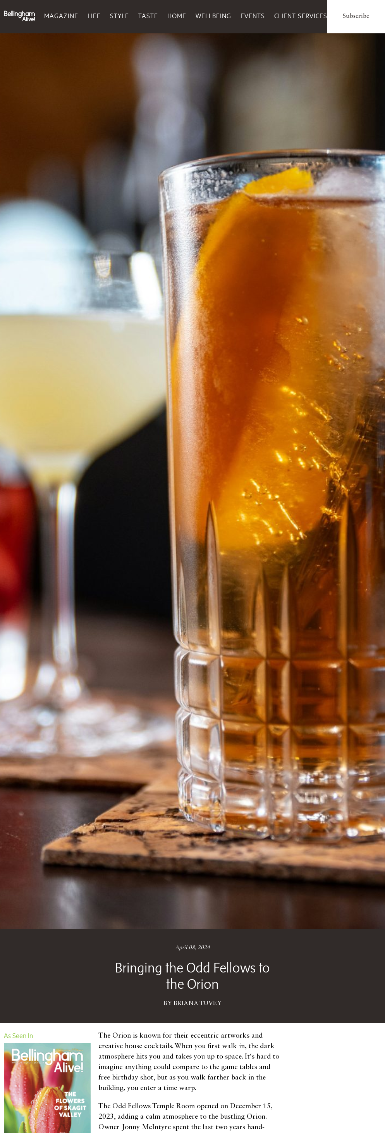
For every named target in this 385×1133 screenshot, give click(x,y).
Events (253, 16)
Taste (148, 16)
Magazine (61, 16)
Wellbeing (213, 16)
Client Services (300, 16)
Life (94, 16)
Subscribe (356, 16)
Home (176, 16)
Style (119, 16)
